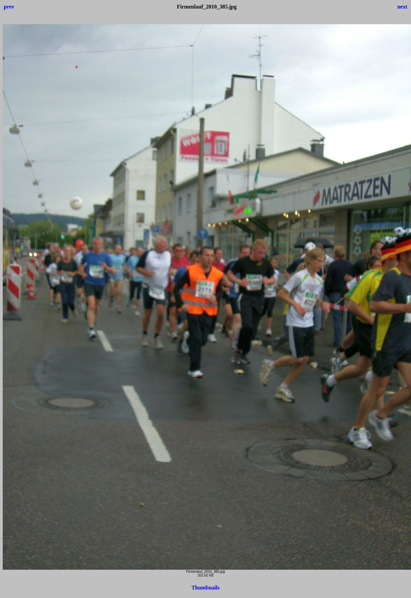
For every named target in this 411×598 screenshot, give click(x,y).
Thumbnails (206, 587)
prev (9, 7)
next (402, 7)
